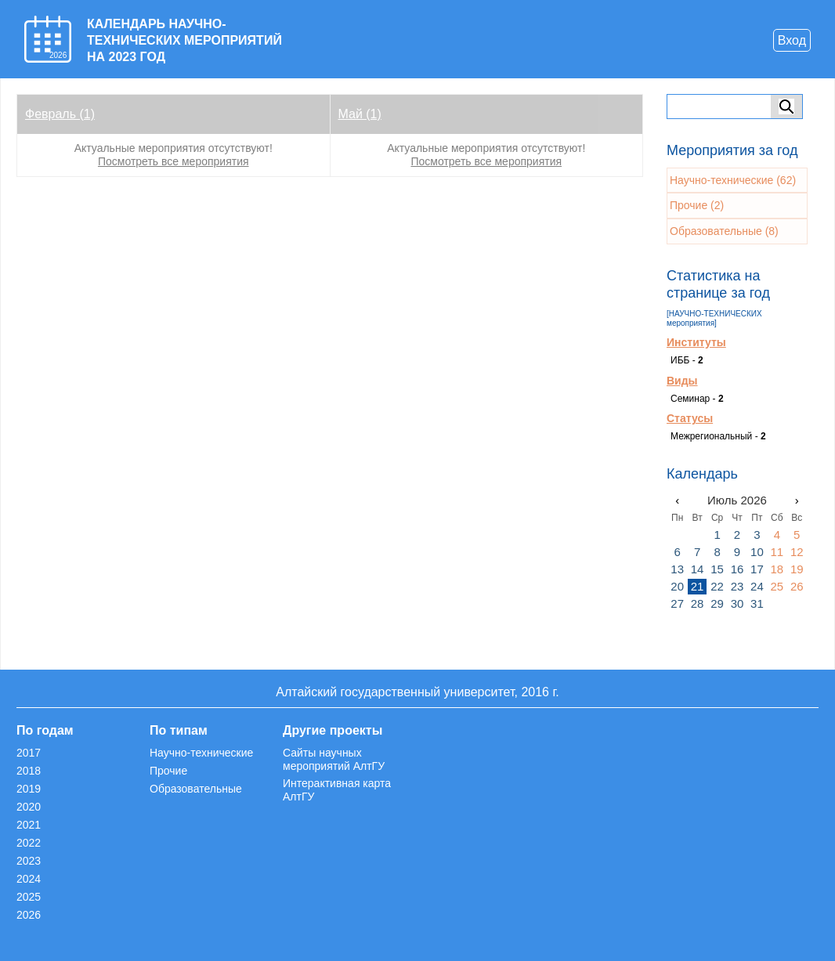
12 (797, 551)
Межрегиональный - (718, 436)
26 (797, 586)
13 (677, 569)
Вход (792, 40)
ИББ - (687, 360)
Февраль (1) (60, 114)
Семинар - (697, 398)
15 (717, 569)
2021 (28, 824)
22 (717, 586)
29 (717, 603)
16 (737, 569)
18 (776, 569)
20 (677, 586)
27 (677, 603)
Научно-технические (201, 752)
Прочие (168, 770)
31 (757, 603)
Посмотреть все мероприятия (173, 161)
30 (737, 603)
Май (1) (359, 114)
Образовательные (196, 788)
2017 (28, 752)
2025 (28, 897)
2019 (28, 788)
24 (757, 586)
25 (776, 586)
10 (757, 551)
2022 (28, 842)
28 (697, 603)
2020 (28, 806)
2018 (28, 770)
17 (757, 569)
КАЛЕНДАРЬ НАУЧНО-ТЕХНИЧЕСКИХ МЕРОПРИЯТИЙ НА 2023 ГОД (184, 40)
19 (797, 569)
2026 (28, 915)
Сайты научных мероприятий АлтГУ (334, 759)
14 (697, 569)
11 (776, 551)
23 (737, 586)
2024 (28, 878)
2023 (28, 860)
